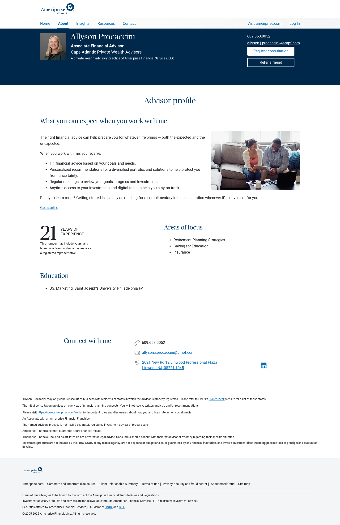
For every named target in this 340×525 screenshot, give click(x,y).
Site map (244, 484)
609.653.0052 (258, 36)
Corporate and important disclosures (71, 484)
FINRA (109, 507)
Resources (106, 23)
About (63, 23)
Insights (82, 23)
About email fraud (222, 484)
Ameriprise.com (32, 484)
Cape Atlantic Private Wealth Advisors (106, 52)
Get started (49, 207)
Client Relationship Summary (118, 484)
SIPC (122, 507)
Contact (129, 23)
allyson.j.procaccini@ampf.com (273, 43)
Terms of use (150, 484)
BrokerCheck (217, 399)
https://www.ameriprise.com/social (60, 412)
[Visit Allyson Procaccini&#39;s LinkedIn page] (264, 366)
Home (45, 23)
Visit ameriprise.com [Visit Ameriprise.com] (264, 23)
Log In (294, 23)
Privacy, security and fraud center (185, 484)
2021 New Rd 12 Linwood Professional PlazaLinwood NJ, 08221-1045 (179, 365)
